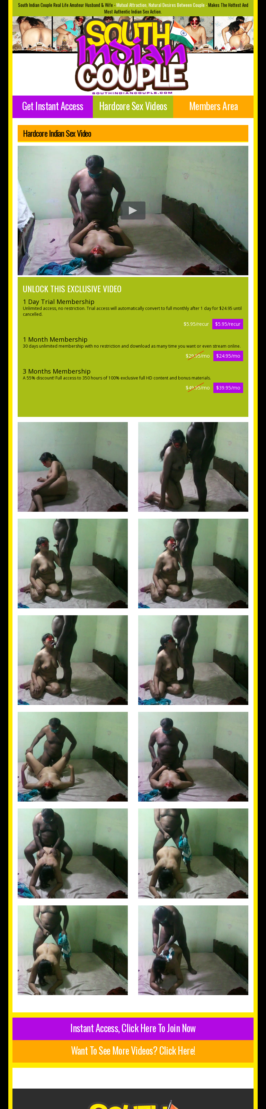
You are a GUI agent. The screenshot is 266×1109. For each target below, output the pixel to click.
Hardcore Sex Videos (133, 106)
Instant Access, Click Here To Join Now (133, 1028)
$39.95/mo (228, 387)
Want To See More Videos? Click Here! (133, 1050)
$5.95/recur (227, 324)
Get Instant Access (52, 106)
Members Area (213, 106)
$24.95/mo (228, 355)
